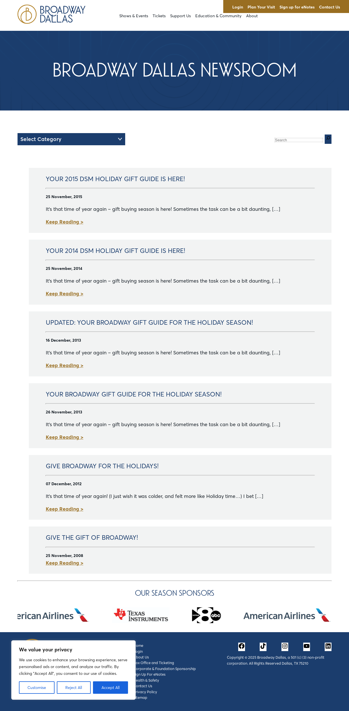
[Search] (328, 139)
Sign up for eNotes (297, 7)
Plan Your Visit (261, 7)
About (252, 15)
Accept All (110, 687)
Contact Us (329, 7)
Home (138, 645)
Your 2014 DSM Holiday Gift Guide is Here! (115, 251)
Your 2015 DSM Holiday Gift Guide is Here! (115, 179)
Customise (36, 687)
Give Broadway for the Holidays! (102, 466)
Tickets (159, 15)
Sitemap (140, 697)
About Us (141, 657)
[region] (73, 670)
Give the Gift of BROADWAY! (92, 537)
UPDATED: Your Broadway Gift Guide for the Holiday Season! (149, 322)
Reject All (73, 687)
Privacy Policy (145, 692)
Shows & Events (133, 15)
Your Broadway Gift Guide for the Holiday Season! (134, 394)
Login (237, 7)
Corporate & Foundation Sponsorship (164, 668)
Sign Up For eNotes (149, 674)
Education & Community (218, 15)
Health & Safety (146, 680)
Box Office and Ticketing (153, 662)
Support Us (180, 15)
